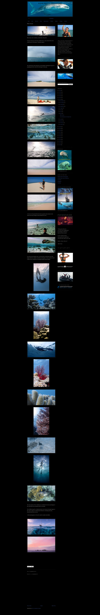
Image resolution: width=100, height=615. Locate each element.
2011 (60, 142)
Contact (65, 21)
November (62, 102)
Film (41, 21)
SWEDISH (51, 18)
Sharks (56, 21)
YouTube (59, 182)
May (61, 113)
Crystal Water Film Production (63, 178)
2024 (60, 93)
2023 (60, 95)
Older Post (54, 605)
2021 (60, 99)
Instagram (59, 181)
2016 (60, 133)
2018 (60, 130)
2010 (60, 144)
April (61, 119)
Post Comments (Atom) (36, 608)
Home (41, 605)
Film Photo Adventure (50, 3)
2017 (60, 132)
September (62, 106)
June (61, 111)
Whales (51, 21)
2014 (60, 137)
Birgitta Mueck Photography (63, 176)
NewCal (36, 21)
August (61, 108)
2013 (60, 139)
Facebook (59, 179)
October (61, 104)
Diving (61, 21)
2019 (60, 128)
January (61, 124)
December (62, 100)
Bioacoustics (46, 21)
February (62, 122)
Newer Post (29, 605)
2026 (60, 90)
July (61, 109)
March (61, 120)
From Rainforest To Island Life (65, 116)
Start (29, 21)
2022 (60, 97)
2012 (60, 141)
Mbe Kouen (62, 115)
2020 (60, 126)
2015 (60, 135)
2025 (60, 92)
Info (32, 21)
